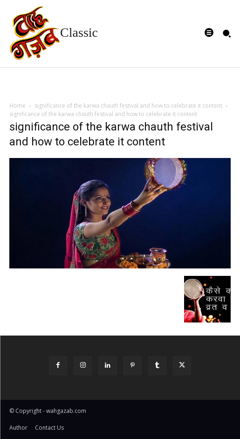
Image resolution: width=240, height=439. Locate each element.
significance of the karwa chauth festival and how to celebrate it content (128, 106)
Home (17, 106)
